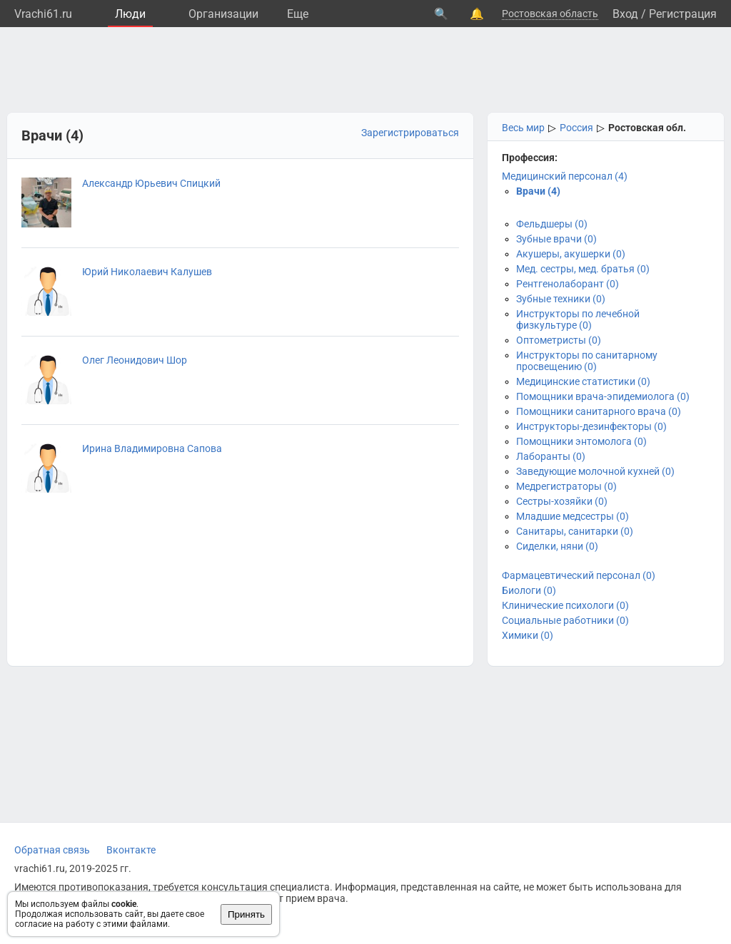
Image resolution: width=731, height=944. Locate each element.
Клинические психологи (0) (565, 605)
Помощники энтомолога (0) (581, 441)
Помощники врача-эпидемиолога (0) (603, 396)
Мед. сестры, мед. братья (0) (583, 269)
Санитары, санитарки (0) (574, 531)
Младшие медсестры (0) (572, 516)
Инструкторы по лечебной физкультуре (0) (578, 319)
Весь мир (523, 127)
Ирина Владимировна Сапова (152, 448)
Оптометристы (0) (558, 340)
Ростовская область (550, 13)
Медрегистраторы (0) (566, 486)
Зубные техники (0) (560, 298)
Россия (576, 127)
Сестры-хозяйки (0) (562, 501)
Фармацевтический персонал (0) (578, 575)
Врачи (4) (538, 191)
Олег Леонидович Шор (134, 360)
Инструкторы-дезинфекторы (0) (591, 426)
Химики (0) (527, 635)
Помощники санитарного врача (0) (598, 411)
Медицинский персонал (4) (564, 176)
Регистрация (683, 14)
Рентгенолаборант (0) (567, 283)
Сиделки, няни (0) (557, 546)
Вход (625, 14)
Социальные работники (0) (565, 620)
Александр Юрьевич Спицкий (151, 183)
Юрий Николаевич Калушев (147, 271)
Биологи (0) (529, 590)
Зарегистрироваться (410, 132)
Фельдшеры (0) (552, 224)
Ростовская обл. (647, 127)
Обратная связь (52, 850)
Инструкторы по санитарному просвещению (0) (586, 360)
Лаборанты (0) (550, 456)
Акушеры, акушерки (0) (570, 254)
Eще (297, 14)
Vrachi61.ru (43, 14)
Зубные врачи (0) (556, 239)
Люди (130, 14)
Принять (246, 914)
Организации (223, 14)
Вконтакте (131, 850)
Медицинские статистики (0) (583, 381)
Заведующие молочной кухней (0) (595, 471)
